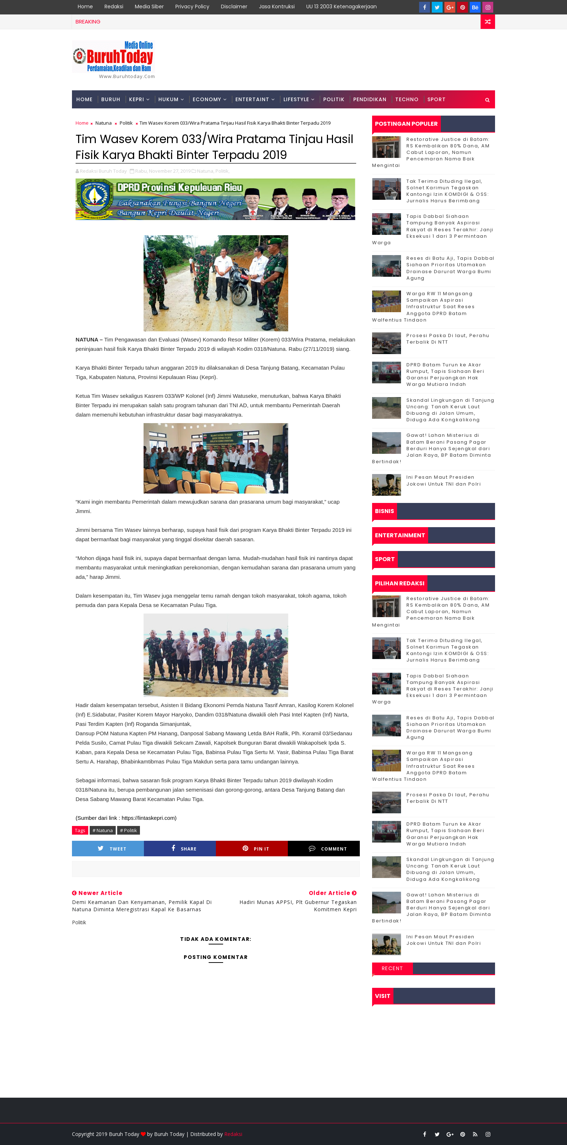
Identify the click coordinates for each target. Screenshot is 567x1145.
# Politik (128, 830)
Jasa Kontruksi (277, 6)
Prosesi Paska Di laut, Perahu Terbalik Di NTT (448, 338)
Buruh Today (169, 1134)
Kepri (136, 99)
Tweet (112, 848)
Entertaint (252, 99)
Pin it (256, 848)
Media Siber (149, 6)
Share (184, 848)
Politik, (223, 171)
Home (85, 6)
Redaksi (114, 6)
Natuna (103, 123)
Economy (207, 99)
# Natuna (103, 830)
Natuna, (205, 171)
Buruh (110, 99)
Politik (334, 99)
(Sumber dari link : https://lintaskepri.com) (126, 818)
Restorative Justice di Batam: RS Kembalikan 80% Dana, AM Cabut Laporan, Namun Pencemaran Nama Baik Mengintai (431, 152)
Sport (436, 99)
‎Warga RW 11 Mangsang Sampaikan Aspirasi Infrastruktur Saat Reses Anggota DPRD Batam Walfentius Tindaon (423, 306)
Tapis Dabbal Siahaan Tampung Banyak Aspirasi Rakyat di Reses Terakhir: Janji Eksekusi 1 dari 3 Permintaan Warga (433, 229)
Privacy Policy (192, 6)
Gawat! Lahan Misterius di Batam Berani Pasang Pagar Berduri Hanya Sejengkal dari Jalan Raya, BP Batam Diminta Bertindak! (431, 448)
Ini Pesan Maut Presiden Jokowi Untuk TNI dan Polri (443, 480)
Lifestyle (296, 99)
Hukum (168, 99)
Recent (393, 968)
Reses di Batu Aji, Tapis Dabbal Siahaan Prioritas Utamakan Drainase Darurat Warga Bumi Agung (450, 268)
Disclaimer (234, 6)
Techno (407, 99)
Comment (328, 848)
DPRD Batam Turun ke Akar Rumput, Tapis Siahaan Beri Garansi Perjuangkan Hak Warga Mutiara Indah (445, 374)
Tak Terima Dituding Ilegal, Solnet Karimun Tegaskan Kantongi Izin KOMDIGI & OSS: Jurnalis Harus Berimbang (447, 191)
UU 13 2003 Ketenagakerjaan (341, 6)
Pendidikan (370, 99)
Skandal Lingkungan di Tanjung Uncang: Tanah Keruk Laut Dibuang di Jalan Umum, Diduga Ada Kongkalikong (450, 410)
